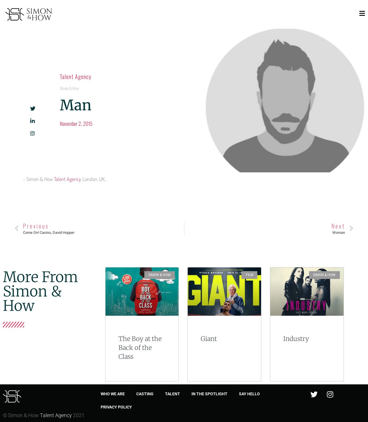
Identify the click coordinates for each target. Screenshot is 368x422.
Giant (209, 339)
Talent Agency (75, 76)
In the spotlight (209, 394)
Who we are (113, 394)
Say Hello (249, 394)
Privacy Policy (116, 407)
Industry (296, 339)
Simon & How (69, 88)
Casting (145, 394)
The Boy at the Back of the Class (140, 348)
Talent (172, 394)
